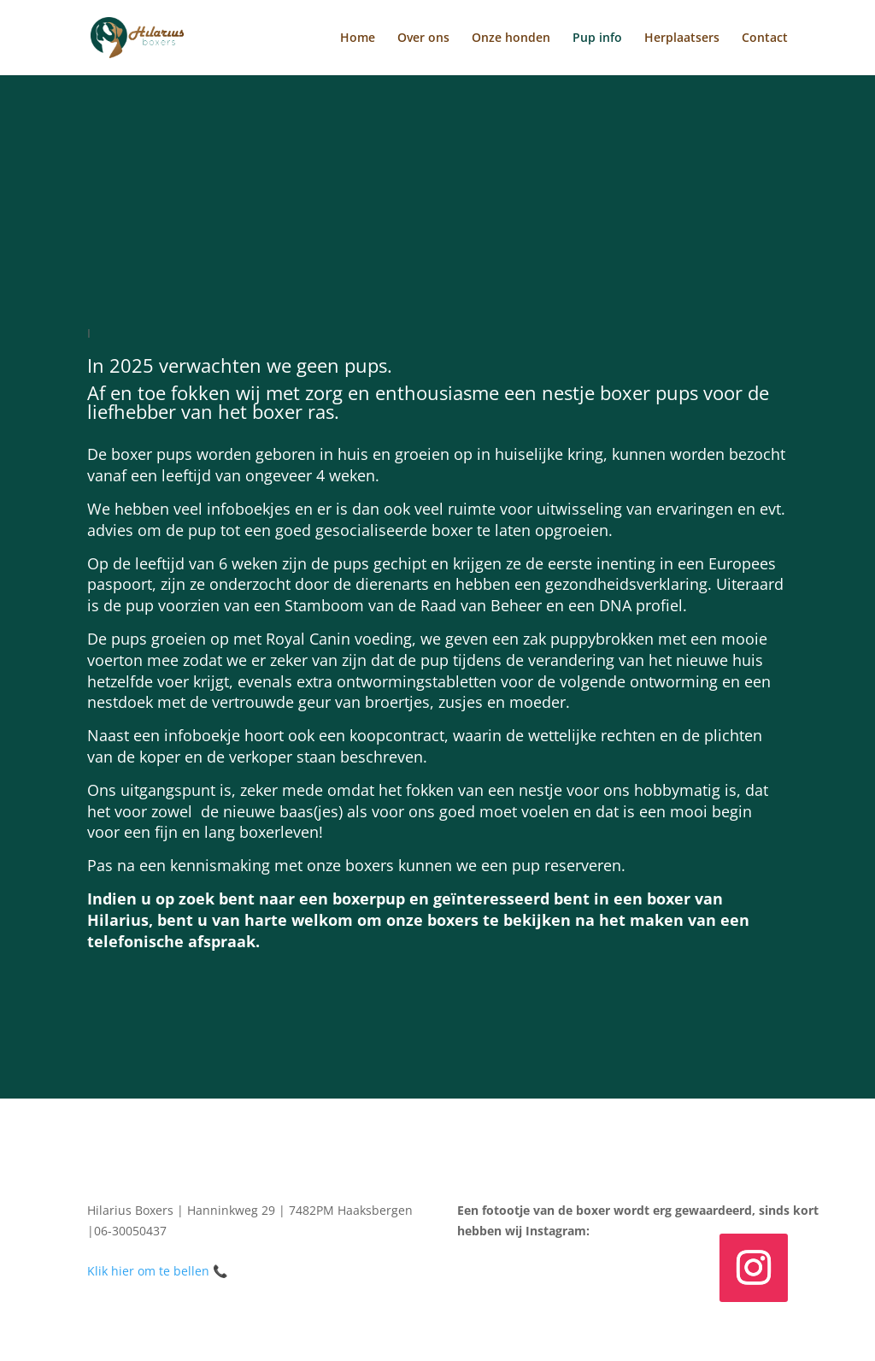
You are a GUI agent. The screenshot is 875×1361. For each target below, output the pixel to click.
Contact (765, 38)
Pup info (597, 38)
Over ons (423, 38)
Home (357, 38)
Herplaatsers (681, 38)
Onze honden (511, 38)
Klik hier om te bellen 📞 (157, 1271)
